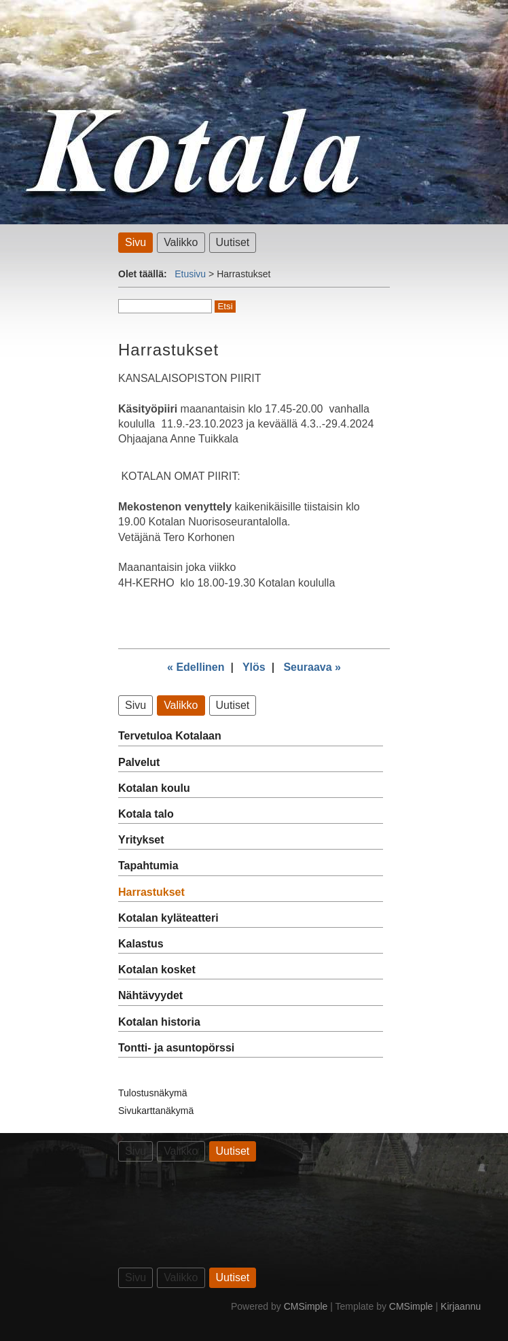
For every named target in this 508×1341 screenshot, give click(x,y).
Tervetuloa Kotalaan (169, 736)
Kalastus (141, 944)
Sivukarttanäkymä (156, 1110)
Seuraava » (312, 667)
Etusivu (190, 273)
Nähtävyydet (150, 995)
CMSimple (306, 1306)
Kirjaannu (461, 1306)
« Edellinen (195, 667)
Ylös (254, 667)
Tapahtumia (148, 865)
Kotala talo (146, 814)
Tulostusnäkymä (152, 1092)
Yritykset (141, 840)
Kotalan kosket (157, 969)
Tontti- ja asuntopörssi (176, 1047)
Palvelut (139, 762)
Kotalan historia (159, 1022)
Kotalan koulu (154, 788)
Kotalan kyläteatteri (168, 918)
